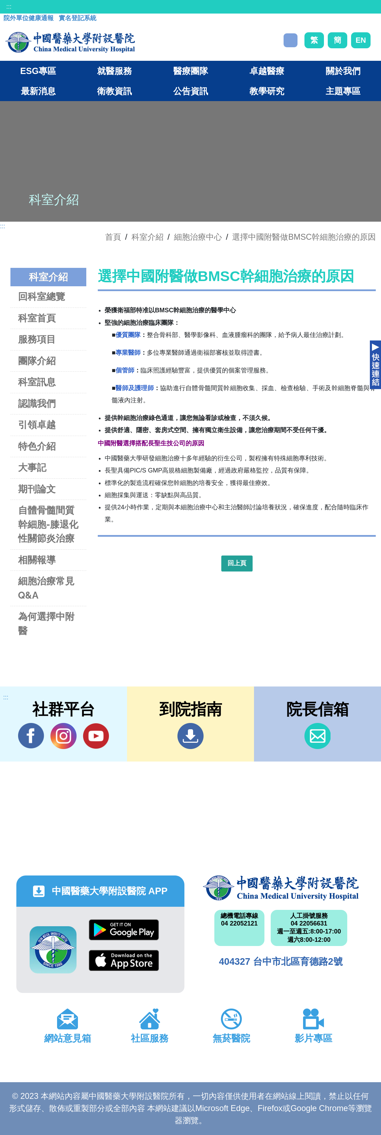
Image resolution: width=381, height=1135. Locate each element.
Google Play (124, 929)
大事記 (32, 467)
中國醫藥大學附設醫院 (281, 887)
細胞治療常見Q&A (46, 588)
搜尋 (290, 40)
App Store (124, 960)
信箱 (317, 736)
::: (8, 6)
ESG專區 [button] (38, 71)
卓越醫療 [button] (266, 71)
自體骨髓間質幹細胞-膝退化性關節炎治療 (48, 524)
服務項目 (37, 339)
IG (63, 736)
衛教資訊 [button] (114, 91)
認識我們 (37, 403)
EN (361, 40)
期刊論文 (37, 489)
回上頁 (237, 563)
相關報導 (37, 559)
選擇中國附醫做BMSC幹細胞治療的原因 (304, 236)
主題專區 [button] (343, 91)
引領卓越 (37, 424)
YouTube (96, 736)
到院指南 (190, 736)
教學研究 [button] (266, 91)
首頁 (113, 236)
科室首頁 (37, 318)
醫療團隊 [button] (190, 71)
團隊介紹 (37, 360)
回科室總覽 (41, 296)
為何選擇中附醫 (46, 623)
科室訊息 (37, 382)
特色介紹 (37, 446)
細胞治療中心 (198, 236)
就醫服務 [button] (114, 71)
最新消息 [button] (38, 91)
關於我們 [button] (343, 71)
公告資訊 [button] (190, 91)
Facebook (31, 736)
